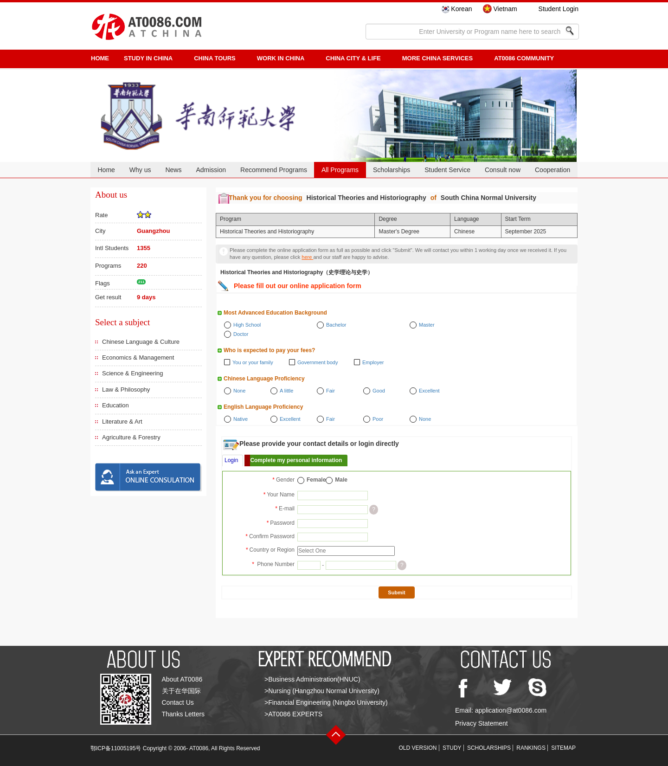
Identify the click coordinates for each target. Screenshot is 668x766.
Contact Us (178, 702)
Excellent (429, 390)
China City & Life (353, 58)
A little (286, 390)
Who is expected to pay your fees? (269, 350)
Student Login (558, 9)
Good (379, 390)
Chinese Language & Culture (141, 341)
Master (427, 325)
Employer (373, 362)
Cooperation (552, 170)
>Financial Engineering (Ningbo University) (326, 702)
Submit (396, 592)
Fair (330, 390)
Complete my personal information (296, 460)
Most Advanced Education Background (275, 312)
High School (247, 325)
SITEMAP (563, 748)
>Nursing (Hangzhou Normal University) (321, 691)
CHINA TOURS (215, 58)
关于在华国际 (181, 691)
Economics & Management (138, 357)
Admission (211, 170)
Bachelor (336, 325)
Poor (378, 419)
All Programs (340, 170)
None (239, 390)
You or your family (252, 362)
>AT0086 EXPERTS (293, 714)
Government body (317, 362)
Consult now (502, 170)
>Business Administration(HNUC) (312, 679)
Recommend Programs (273, 170)
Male (341, 479)
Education (115, 405)
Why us (140, 170)
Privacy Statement (481, 723)
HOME (100, 58)
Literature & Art (122, 421)
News (173, 170)
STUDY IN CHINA (148, 58)
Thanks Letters (183, 714)
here (307, 257)
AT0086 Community (524, 58)
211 (141, 282)
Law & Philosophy (126, 389)
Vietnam (505, 9)
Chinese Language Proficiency (264, 378)
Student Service (447, 170)
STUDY (452, 748)
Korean (461, 9)
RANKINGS (531, 748)
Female (316, 479)
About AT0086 (182, 679)
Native (240, 419)
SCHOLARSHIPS (489, 748)
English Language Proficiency (263, 407)
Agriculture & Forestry (131, 437)
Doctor (240, 334)
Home (106, 170)
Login (231, 460)
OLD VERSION (418, 748)
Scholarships (391, 170)
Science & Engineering (132, 373)
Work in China (281, 58)
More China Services (437, 58)
